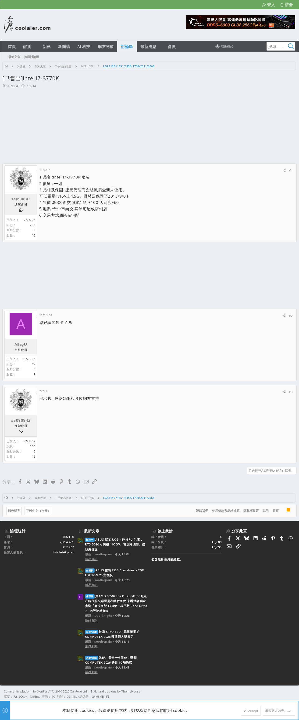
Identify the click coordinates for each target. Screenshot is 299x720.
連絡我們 (201, 510)
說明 (264, 510)
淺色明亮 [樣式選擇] (15, 511)
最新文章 (91, 531)
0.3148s (72, 696)
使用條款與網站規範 (224, 510)
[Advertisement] (149, 123)
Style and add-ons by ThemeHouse (116, 691)
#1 (289, 170)
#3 (289, 392)
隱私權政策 (249, 510)
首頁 (274, 510)
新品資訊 (91, 559)
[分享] (283, 170)
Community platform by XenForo (46, 691)
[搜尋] (266, 46)
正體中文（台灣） (40, 511)
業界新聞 (91, 646)
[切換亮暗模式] (224, 46)
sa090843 (14, 86)
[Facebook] (293, 694)
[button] (35, 46)
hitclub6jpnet (63, 552)
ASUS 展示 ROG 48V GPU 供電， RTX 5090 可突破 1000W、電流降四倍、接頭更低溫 (115, 544)
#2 (289, 316)
